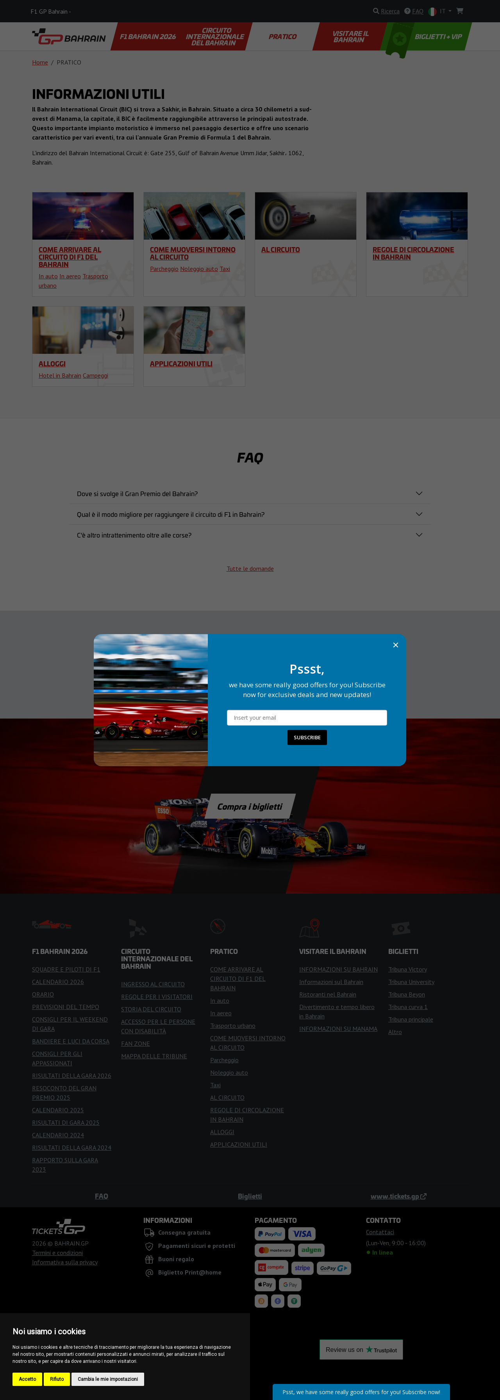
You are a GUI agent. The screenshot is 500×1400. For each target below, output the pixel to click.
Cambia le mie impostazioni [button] (108, 1379)
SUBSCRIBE (307, 737)
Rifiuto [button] (57, 1379)
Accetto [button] (27, 1379)
